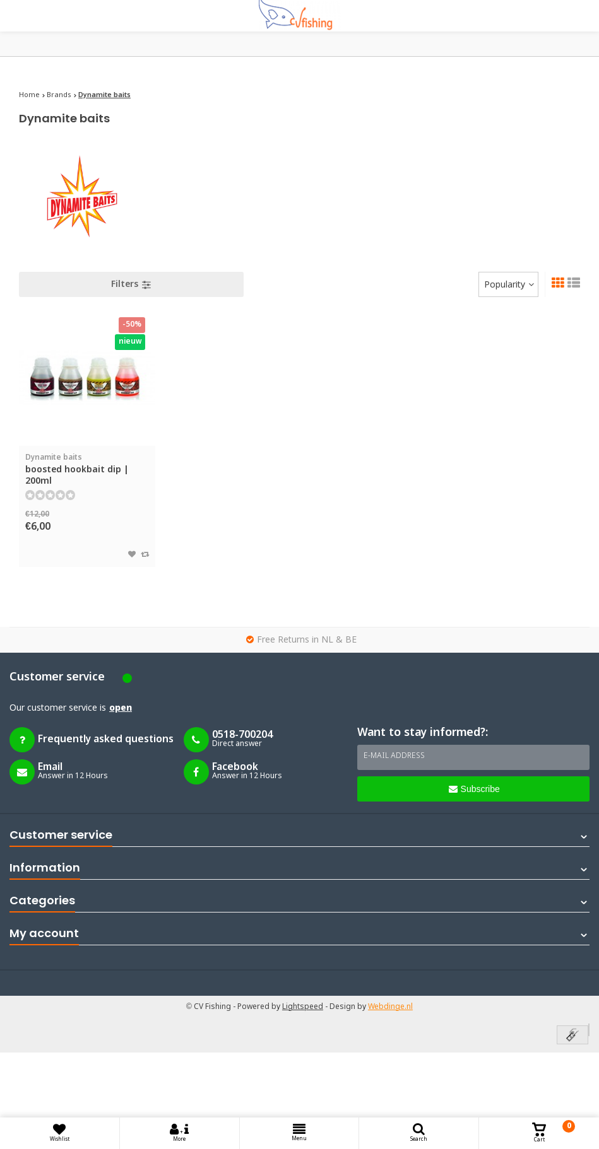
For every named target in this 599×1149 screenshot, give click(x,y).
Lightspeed (302, 1007)
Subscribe (474, 789)
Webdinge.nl (390, 1007)
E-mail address (394, 756)
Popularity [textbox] (504, 285)
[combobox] (508, 284)
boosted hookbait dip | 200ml (87, 469)
